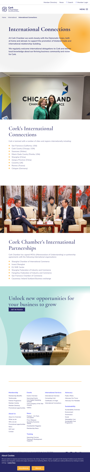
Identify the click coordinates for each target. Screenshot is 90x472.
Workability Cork (70, 419)
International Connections (53, 403)
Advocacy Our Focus (71, 398)
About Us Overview (15, 417)
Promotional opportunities (17, 408)
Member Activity (14, 403)
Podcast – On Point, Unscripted (33, 416)
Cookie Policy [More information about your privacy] (11, 463)
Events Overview (32, 395)
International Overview (52, 395)
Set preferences (23, 468)
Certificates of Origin (51, 400)
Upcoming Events (32, 398)
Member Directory (50, 2)
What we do (13, 419)
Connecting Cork (50, 398)
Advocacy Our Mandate (72, 400)
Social (67, 417)
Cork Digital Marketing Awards (34, 400)
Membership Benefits (15, 395)
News (61, 2)
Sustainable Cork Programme (70, 422)
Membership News (33, 428)
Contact (11, 431)
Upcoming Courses (33, 437)
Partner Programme (15, 400)
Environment (69, 412)
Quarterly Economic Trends (33, 422)
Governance (68, 414)
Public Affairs (69, 395)
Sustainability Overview (72, 409)
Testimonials (13, 398)
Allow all (38, 468)
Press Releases (31, 420)
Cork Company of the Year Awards (35, 404)
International (12, 17)
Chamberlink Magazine (34, 426)
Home (4, 17)
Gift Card (11, 429)
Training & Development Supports (34, 439)
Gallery (29, 407)
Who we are (12, 422)
